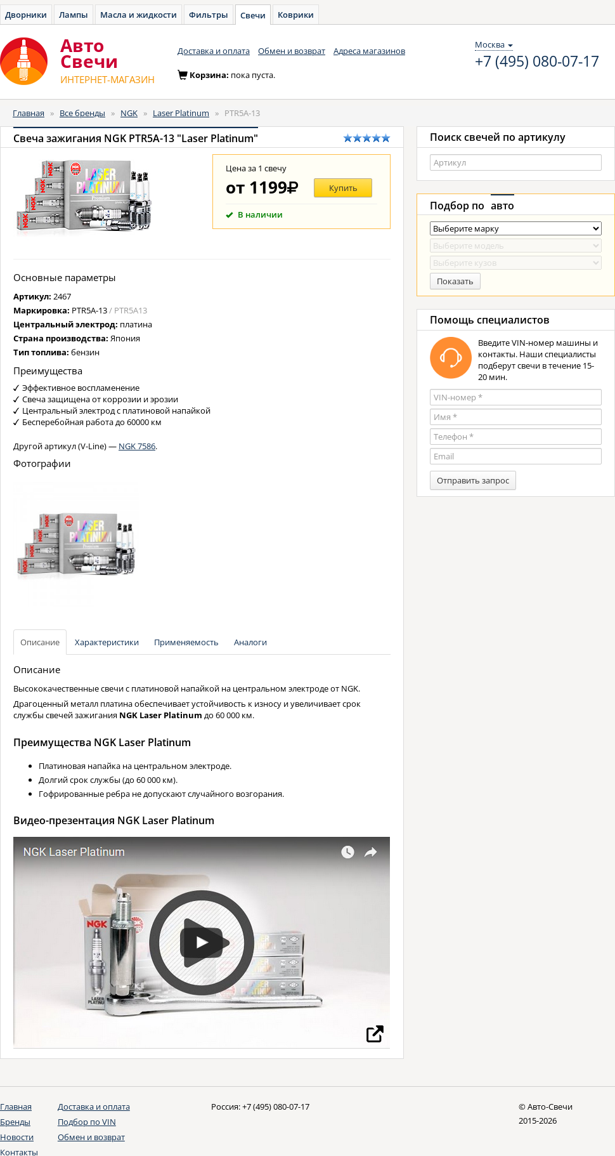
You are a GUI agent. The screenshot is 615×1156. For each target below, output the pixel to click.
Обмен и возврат (291, 50)
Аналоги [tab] (250, 642)
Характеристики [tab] (107, 642)
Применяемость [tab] (186, 642)
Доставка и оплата (214, 50)
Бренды (15, 1121)
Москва (494, 44)
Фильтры (208, 14)
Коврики (296, 14)
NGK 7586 (137, 446)
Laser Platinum (181, 113)
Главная (28, 113)
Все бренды (82, 113)
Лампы (73, 14)
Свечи (253, 15)
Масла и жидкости (138, 14)
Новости (17, 1137)
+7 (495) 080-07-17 (537, 62)
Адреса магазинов (369, 50)
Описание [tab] (40, 642)
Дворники (26, 14)
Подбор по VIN (87, 1121)
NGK (129, 113)
